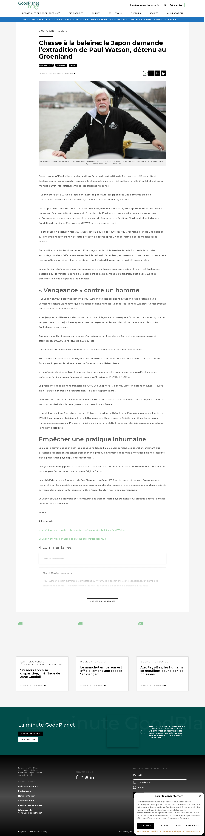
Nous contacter (26, 794)
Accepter (146, 826)
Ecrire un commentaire (53, 558)
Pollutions (115, 13)
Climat (96, 13)
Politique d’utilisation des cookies (154, 831)
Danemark (61, 65)
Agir (23, 662)
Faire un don (176, 5)
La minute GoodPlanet (30, 803)
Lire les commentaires (102, 601)
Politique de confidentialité (186, 831)
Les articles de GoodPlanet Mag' (43, 664)
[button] (199, 796)
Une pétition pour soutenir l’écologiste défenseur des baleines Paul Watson (82, 530)
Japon (73, 65)
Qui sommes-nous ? (28, 785)
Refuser (164, 826)
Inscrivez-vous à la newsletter (145, 5)
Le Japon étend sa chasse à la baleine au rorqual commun (72, 538)
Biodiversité (76, 13)
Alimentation (175, 13)
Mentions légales (125, 830)
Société (154, 13)
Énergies (135, 13)
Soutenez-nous (26, 799)
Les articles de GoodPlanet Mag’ (41, 13)
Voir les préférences (187, 826)
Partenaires (24, 789)
